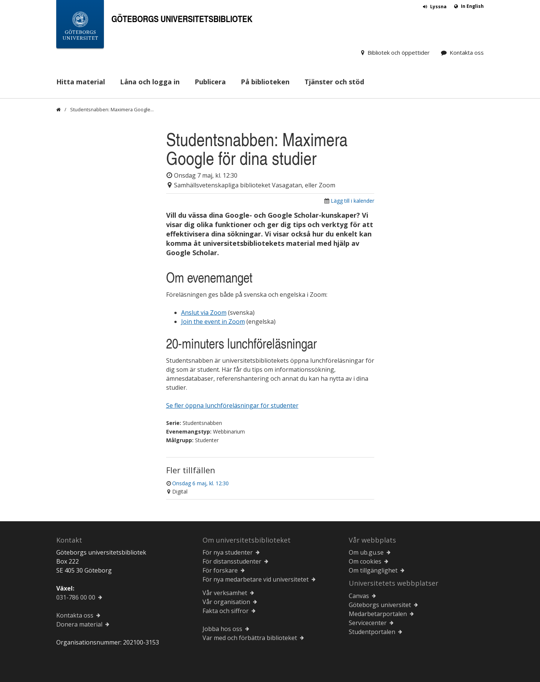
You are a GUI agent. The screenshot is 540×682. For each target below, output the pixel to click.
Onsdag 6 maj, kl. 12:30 (200, 483)
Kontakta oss (467, 52)
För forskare (220, 570)
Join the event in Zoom (213, 321)
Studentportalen (372, 632)
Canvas (359, 596)
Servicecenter (368, 623)
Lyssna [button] (438, 6)
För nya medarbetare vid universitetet (255, 579)
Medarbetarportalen (378, 614)
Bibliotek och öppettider (399, 52)
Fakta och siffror (225, 611)
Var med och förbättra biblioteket (249, 638)
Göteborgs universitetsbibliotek (181, 18)
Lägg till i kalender (352, 200)
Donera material (79, 624)
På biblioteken (265, 81)
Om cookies (365, 561)
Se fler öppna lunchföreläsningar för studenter (232, 405)
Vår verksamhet (224, 593)
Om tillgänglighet (373, 570)
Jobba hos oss (222, 629)
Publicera (210, 81)
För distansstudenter (231, 561)
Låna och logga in (150, 81)
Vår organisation (226, 602)
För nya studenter (227, 552)
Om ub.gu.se (366, 552)
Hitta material (80, 81)
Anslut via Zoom (203, 312)
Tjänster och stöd (334, 81)
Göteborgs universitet (380, 605)
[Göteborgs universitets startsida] (80, 26)
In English (472, 6)
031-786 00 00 (75, 597)
